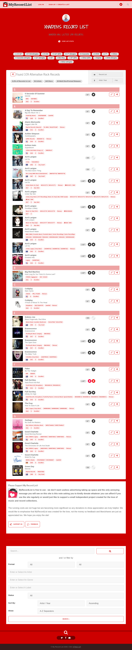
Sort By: (11, 603)
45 (84, 54)
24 (96, 54)
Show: (11, 611)
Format (11, 564)
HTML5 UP (77, 647)
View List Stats (66, 41)
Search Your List (128, 4)
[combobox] (66, 572)
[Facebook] (66, 638)
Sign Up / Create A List (59, 4)
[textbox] (66, 572)
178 (45, 54)
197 (32, 54)
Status (11, 595)
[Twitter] (62, 638)
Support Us (16, 524)
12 (105, 54)
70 (56, 54)
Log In (41, 4)
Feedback (32, 524)
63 (70, 54)
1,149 (18, 54)
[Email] (69, 638)
